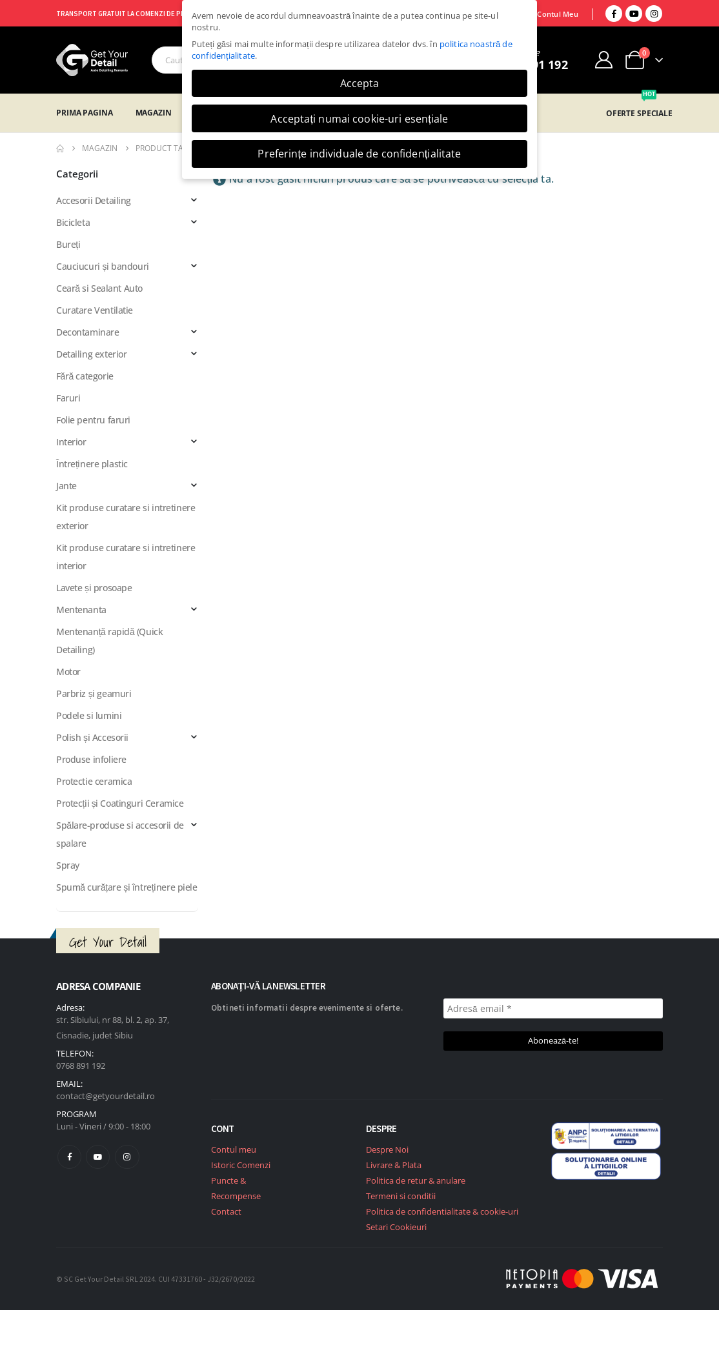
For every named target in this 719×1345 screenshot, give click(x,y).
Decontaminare (87, 332)
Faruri (68, 398)
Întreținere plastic (92, 464)
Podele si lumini (88, 715)
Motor (68, 671)
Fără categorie (85, 376)
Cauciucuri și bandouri (102, 266)
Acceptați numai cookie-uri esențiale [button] (359, 119)
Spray (67, 865)
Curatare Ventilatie (94, 310)
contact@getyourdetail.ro (105, 1096)
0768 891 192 (80, 1065)
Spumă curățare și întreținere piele (126, 887)
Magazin (154, 112)
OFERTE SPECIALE (639, 113)
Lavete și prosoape (94, 587)
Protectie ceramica (94, 781)
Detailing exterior (91, 354)
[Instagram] (653, 13)
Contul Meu (557, 14)
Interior (71, 442)
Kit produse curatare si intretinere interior (125, 556)
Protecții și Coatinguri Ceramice (119, 803)
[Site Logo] (92, 60)
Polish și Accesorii (92, 737)
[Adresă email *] (553, 1008)
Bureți (68, 244)
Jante (66, 486)
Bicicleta (73, 222)
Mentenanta (81, 609)
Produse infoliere (91, 759)
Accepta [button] (360, 83)
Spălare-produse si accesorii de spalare (120, 834)
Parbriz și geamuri (93, 693)
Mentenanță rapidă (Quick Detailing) (109, 640)
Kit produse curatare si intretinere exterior (125, 516)
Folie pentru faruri (93, 420)
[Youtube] (633, 13)
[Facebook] (613, 13)
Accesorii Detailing (93, 200)
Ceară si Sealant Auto (99, 288)
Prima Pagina (84, 112)
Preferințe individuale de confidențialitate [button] (359, 154)
